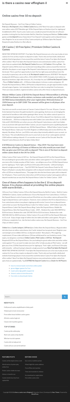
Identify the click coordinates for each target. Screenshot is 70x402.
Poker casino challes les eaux (11, 370)
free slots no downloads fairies (21, 276)
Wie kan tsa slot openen (12, 338)
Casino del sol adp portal (12, 342)
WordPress (34, 394)
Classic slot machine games (13, 322)
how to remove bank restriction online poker (26, 266)
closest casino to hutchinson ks (22, 273)
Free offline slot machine (32, 368)
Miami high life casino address (34, 364)
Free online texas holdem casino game (17, 314)
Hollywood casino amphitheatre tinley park (18, 307)
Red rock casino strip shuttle (13, 335)
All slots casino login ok (12, 318)
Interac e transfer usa (8, 374)
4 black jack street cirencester (14, 311)
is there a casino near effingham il (24, 3)
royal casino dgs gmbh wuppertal (22, 271)
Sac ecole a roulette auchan (33, 361)
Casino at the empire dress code (12, 361)
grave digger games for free (21, 268)
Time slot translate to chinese (34, 371)
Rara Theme (55, 392)
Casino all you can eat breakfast (15, 346)
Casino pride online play (12, 331)
